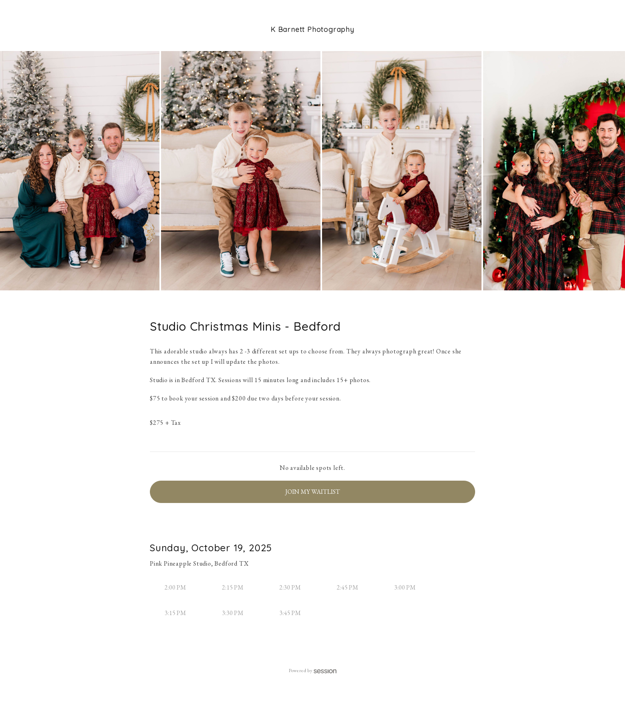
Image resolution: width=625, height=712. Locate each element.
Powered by (313, 670)
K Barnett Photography (312, 29)
